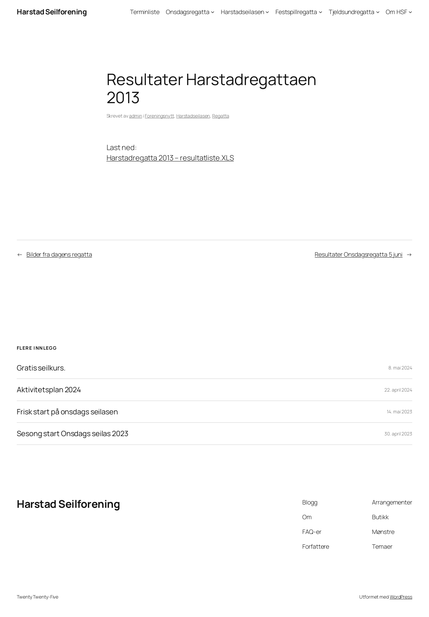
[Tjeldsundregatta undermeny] (378, 12)
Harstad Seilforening (51, 12)
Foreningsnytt (159, 116)
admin (135, 116)
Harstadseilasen (193, 116)
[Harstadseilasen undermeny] (267, 12)
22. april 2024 (398, 390)
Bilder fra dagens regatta (59, 254)
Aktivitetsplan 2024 (49, 390)
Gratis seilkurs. (41, 368)
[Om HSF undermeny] (410, 12)
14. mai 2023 (399, 411)
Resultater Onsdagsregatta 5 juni (359, 254)
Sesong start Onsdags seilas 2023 (72, 433)
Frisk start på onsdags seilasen (67, 412)
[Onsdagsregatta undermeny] (212, 12)
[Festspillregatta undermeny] (320, 12)
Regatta (220, 116)
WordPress (401, 597)
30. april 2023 (398, 433)
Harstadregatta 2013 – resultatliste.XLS (170, 158)
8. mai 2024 (400, 367)
